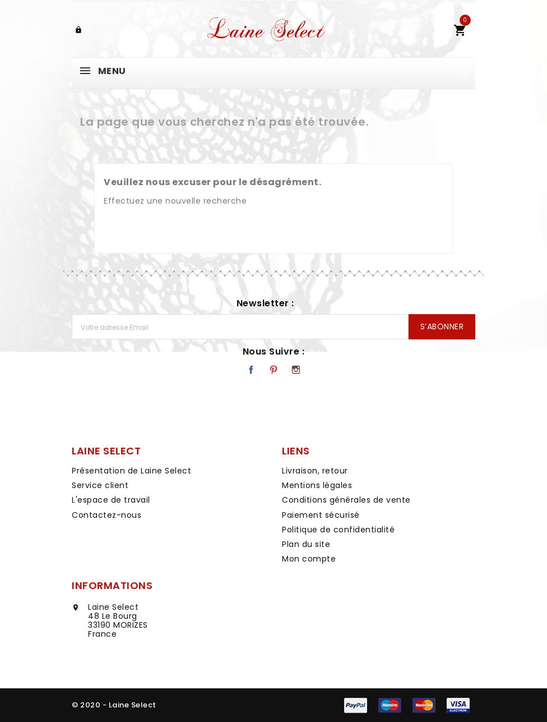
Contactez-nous (106, 515)
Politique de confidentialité (338, 529)
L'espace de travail (111, 499)
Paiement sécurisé (321, 515)
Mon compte (309, 558)
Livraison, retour (315, 470)
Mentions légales (317, 485)
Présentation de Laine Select (131, 470)
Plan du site (306, 544)
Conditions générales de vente (346, 499)
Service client (100, 485)
